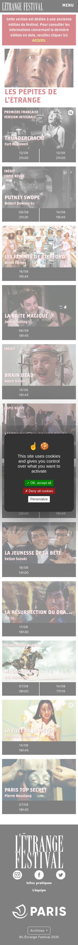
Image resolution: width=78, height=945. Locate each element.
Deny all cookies (39, 491)
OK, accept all (39, 483)
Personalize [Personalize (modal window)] (39, 499)
